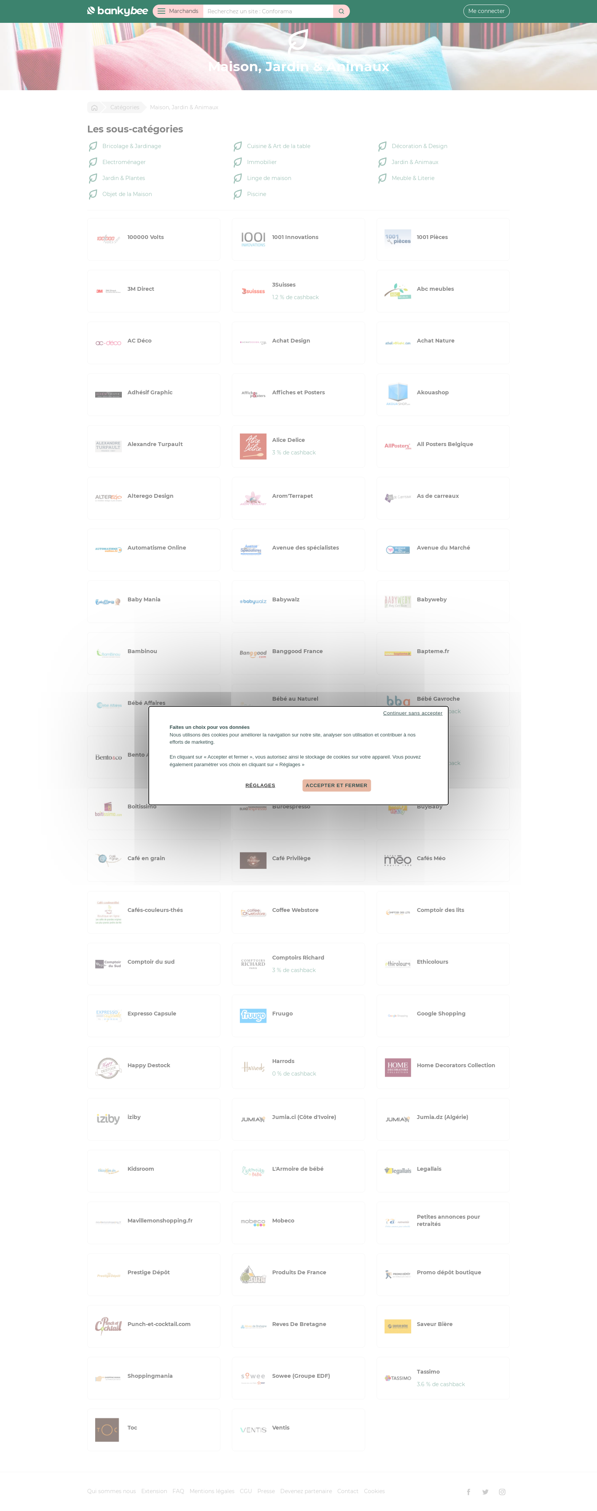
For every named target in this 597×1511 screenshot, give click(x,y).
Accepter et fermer (336, 785)
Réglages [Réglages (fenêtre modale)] (260, 785)
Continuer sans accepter (413, 713)
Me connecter (486, 11)
